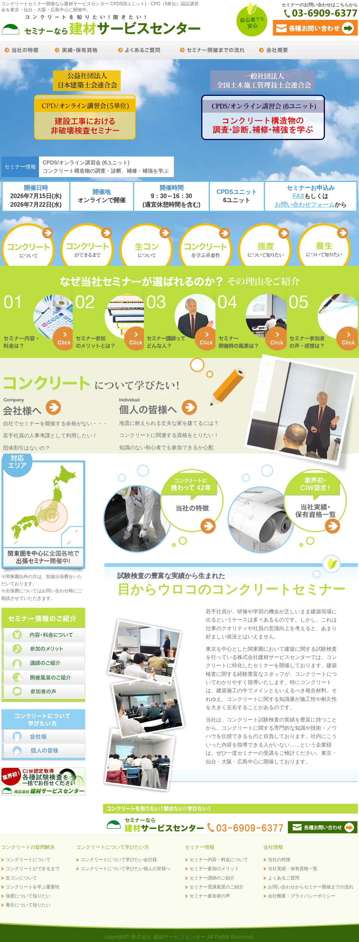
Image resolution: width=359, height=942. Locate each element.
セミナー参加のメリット (214, 868)
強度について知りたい (28, 896)
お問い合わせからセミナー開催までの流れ (310, 887)
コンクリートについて (28, 859)
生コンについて (21, 878)
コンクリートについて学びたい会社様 (119, 859)
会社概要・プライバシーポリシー (301, 896)
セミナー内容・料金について (219, 859)
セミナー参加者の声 (210, 896)
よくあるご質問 (283, 878)
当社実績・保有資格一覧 (292, 868)
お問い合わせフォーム (305, 204)
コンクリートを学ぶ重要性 (33, 887)
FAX (298, 196)
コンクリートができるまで (33, 868)
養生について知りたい (28, 905)
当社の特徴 (279, 859)
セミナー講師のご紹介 (212, 878)
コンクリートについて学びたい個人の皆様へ (126, 868)
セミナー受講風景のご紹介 (217, 887)
